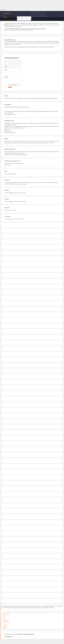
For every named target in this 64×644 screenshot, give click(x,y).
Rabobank (5, 628)
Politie (4, 629)
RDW (4, 620)
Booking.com (6, 622)
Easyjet (4, 617)
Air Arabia (5, 626)
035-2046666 (9, 638)
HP (4, 625)
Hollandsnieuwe (6, 623)
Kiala (4, 618)
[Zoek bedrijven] (24, 18)
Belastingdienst (6, 615)
